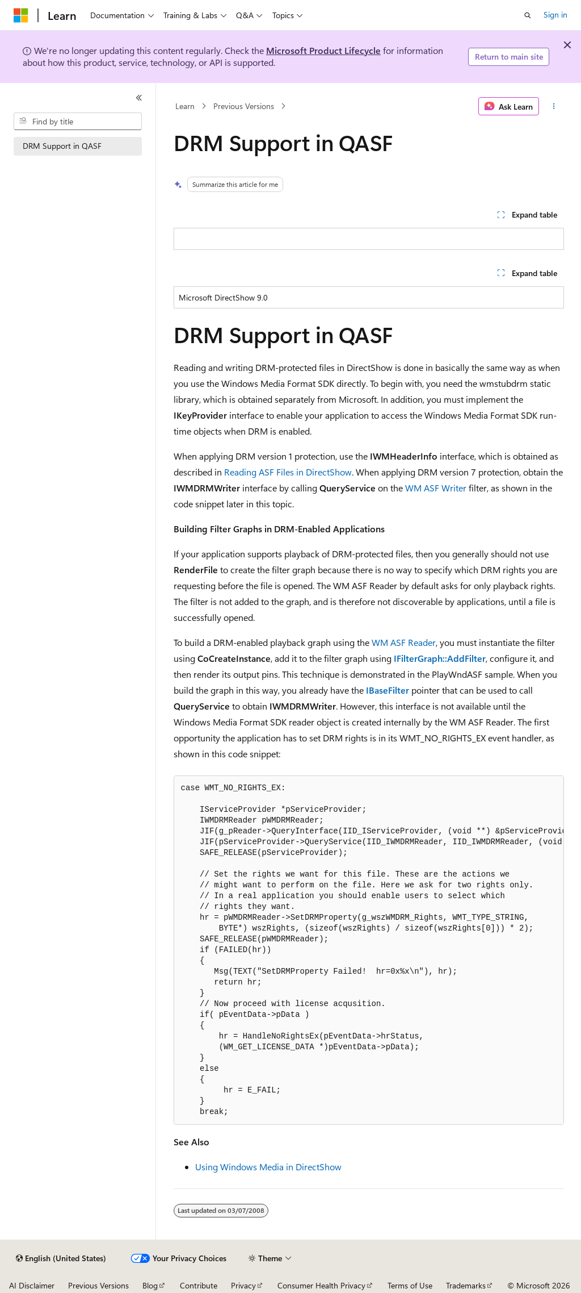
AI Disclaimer (31, 1285)
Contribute (198, 1285)
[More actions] (553, 106)
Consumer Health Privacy (321, 1285)
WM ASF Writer (435, 488)
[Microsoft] (21, 15)
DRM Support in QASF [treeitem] (62, 145)
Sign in (555, 14)
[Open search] (527, 15)
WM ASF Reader (404, 642)
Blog (150, 1285)
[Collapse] (139, 97)
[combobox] (78, 121)
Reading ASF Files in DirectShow (288, 472)
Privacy (243, 1285)
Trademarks (466, 1285)
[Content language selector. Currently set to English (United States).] (61, 1258)
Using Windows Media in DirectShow (268, 1167)
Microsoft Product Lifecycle (323, 50)
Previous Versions (243, 106)
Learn (185, 106)
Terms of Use (410, 1285)
